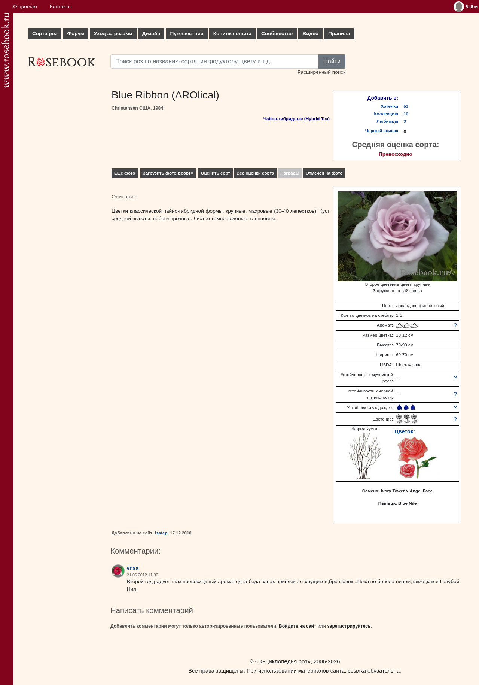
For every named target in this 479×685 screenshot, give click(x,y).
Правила (339, 33)
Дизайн (151, 33)
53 (405, 106)
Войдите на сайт (297, 626)
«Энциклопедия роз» (283, 661)
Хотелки (390, 106)
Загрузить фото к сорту (168, 173)
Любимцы (388, 121)
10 (405, 114)
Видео (310, 33)
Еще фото (124, 173)
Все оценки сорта (255, 173)
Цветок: (404, 431)
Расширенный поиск (321, 72)
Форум (75, 33)
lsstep (161, 533)
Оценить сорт (215, 173)
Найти (332, 61)
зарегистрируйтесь (349, 626)
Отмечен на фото (324, 173)
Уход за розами (113, 33)
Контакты (61, 6)
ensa (132, 568)
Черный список (381, 130)
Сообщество (277, 33)
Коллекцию (386, 114)
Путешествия (186, 33)
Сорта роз (44, 33)
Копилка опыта (232, 33)
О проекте (25, 6)
